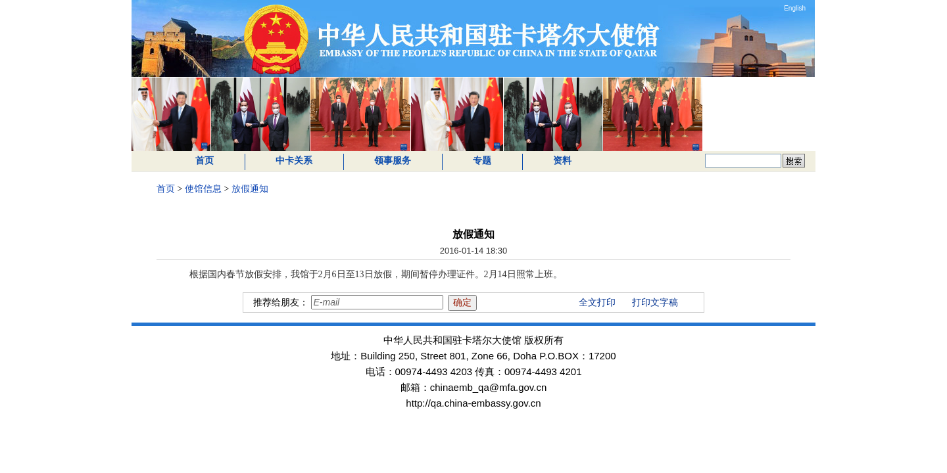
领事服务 (392, 161)
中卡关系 (294, 161)
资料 (562, 161)
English (795, 8)
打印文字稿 (655, 302)
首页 (204, 161)
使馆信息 (203, 189)
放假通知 (249, 189)
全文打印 (597, 302)
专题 (482, 161)
